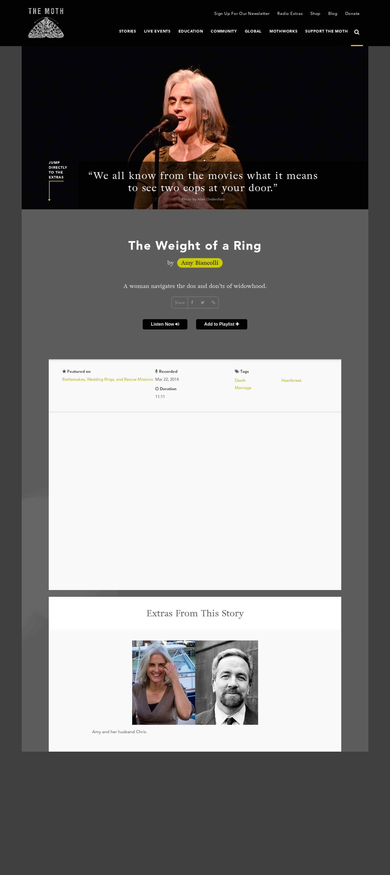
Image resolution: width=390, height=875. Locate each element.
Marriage (243, 387)
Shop (315, 13)
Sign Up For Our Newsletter (242, 13)
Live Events (157, 31)
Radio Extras (290, 13)
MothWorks (283, 31)
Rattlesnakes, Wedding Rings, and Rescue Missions (107, 379)
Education (190, 31)
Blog (332, 13)
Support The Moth (326, 31)
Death (240, 380)
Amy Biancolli (200, 262)
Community (224, 31)
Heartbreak (291, 380)
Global (253, 31)
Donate (352, 13)
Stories (127, 31)
